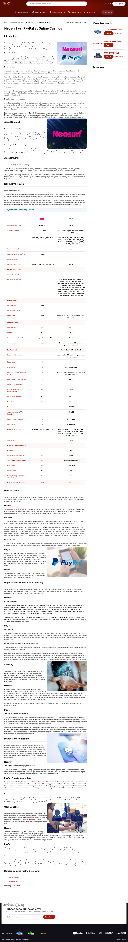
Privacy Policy (121, 939)
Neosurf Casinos (14, 882)
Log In (108, 4)
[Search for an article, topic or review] (55, 4)
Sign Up (119, 4)
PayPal (31, 177)
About (109, 908)
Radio (109, 920)
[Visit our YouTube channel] (4, 922)
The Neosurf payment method (14, 509)
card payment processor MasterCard (42, 782)
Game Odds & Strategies (94, 908)
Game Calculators (92, 911)
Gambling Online (91, 920)
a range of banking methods (33, 107)
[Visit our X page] (8, 922)
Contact (109, 911)
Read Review (118, 33)
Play (108, 33)
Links (108, 914)
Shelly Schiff (16, 886)
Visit (42, 483)
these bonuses (32, 817)
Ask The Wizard (91, 923)
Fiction (120, 917)
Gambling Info (90, 914)
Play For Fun (90, 917)
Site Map (121, 914)
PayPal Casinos (14, 878)
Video (120, 908)
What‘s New (111, 917)
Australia (28, 529)
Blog (119, 911)
